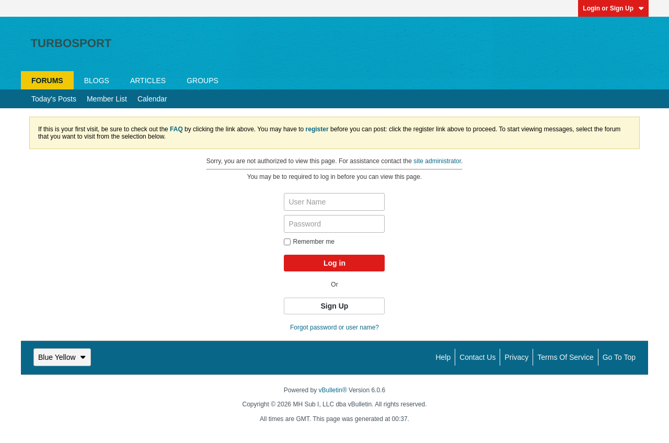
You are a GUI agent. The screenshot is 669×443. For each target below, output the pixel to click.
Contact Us (477, 357)
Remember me (309, 241)
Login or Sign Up (613, 8)
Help (443, 357)
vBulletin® (333, 390)
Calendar (152, 99)
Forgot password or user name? (334, 327)
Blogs (96, 80)
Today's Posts (53, 99)
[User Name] (334, 202)
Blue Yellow (62, 357)
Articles (148, 80)
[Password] (334, 224)
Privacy (516, 357)
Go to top (619, 357)
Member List (107, 99)
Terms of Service (565, 357)
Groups (202, 80)
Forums (47, 80)
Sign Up (335, 306)
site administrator (437, 161)
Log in (334, 263)
